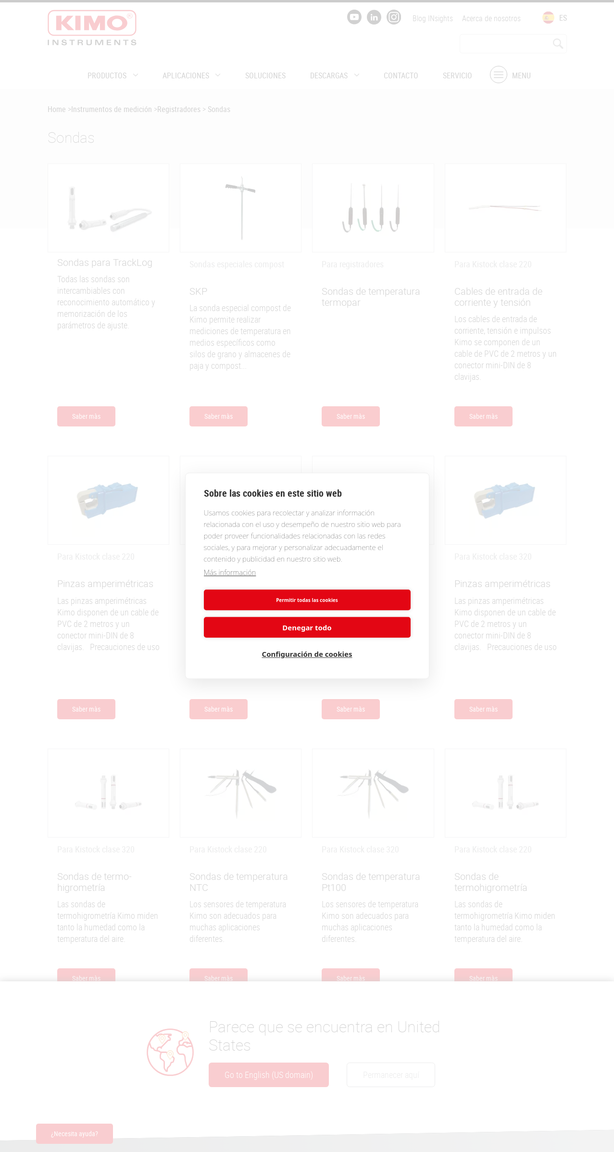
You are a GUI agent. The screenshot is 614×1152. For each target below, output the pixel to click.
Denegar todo (360, 613)
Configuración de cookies (307, 640)
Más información (230, 585)
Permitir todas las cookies (254, 613)
